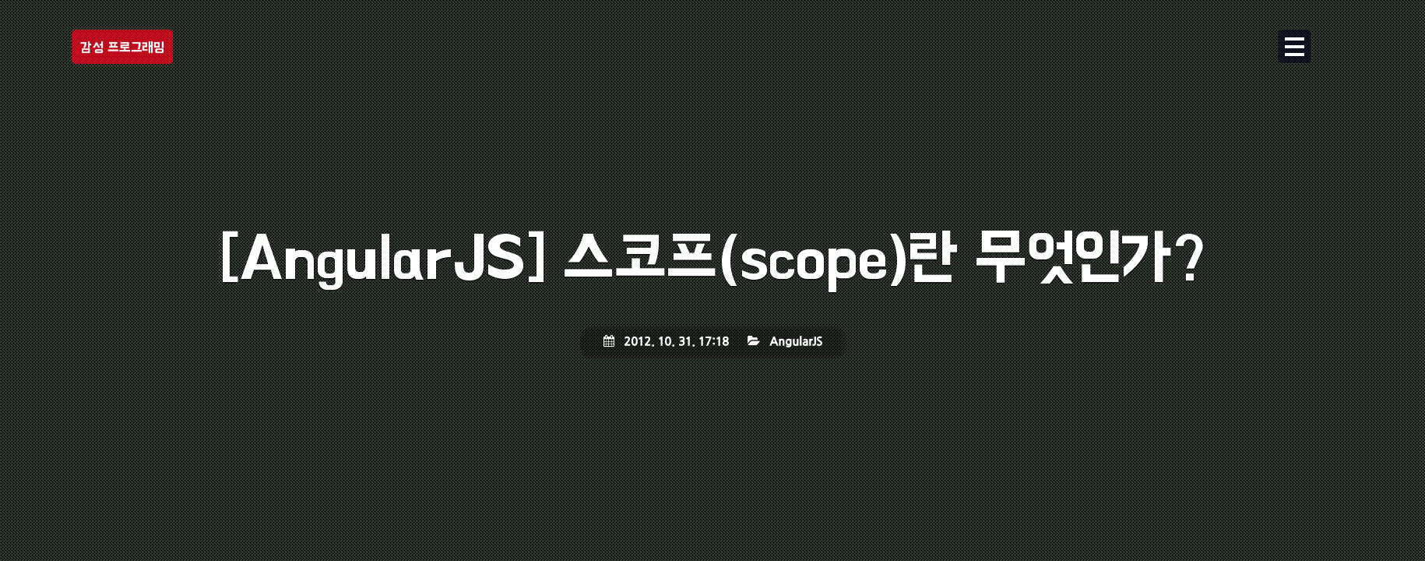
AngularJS (795, 342)
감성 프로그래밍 (122, 47)
